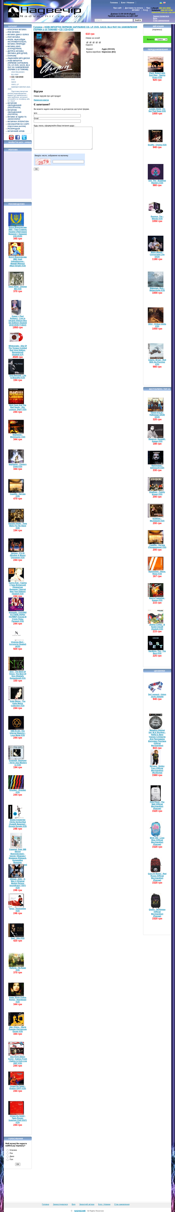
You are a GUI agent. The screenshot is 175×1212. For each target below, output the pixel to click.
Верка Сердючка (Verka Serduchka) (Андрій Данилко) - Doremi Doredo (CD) (18, 823)
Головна (114, 3)
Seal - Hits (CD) (18, 938)
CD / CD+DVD (17, 77)
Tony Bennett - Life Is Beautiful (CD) (17, 376)
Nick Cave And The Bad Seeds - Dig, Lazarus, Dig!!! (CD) (17, 407)
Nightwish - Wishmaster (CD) (17, 436)
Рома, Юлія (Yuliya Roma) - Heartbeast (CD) (17, 999)
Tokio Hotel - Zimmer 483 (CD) (17, 288)
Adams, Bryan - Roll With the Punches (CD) (157, 362)
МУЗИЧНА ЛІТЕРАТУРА (18, 121)
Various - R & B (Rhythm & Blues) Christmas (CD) (18, 555)
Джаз (12, 1156)
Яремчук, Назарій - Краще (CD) (157, 440)
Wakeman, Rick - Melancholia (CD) (157, 289)
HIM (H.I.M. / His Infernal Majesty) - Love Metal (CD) (18, 733)
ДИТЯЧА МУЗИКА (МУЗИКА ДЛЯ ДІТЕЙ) (17, 52)
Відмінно (99, 42)
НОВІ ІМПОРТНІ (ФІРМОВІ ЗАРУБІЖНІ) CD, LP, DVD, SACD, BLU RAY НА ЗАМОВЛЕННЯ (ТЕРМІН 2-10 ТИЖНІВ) (19, 65)
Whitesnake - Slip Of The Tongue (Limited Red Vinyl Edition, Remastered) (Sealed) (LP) (17, 350)
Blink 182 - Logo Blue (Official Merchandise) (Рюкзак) (157, 841)
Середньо (93, 42)
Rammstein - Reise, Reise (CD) (157, 573)
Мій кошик (158, 26)
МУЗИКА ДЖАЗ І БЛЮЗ (18, 35)
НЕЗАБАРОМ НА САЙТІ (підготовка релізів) (18, 125)
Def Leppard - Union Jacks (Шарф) (157, 695)
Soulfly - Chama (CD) (157, 145)
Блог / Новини (127, 3)
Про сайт (117, 8)
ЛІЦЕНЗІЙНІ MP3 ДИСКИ (19, 58)
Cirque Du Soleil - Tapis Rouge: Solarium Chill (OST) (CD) (18, 1119)
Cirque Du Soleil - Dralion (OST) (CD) (17, 1087)
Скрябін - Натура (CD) (17, 495)
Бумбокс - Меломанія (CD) (157, 520)
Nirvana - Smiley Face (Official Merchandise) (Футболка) (157, 769)
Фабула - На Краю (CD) (17, 969)
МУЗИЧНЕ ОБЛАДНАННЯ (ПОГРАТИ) (14, 112)
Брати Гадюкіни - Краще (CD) (157, 599)
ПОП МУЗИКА (14, 37)
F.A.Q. (145, 10)
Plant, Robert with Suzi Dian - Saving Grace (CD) (157, 75)
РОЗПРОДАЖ (14, 129)
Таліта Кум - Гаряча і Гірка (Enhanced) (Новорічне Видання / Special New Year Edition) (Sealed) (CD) (18, 588)
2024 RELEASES (17, 72)
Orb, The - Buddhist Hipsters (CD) (157, 182)
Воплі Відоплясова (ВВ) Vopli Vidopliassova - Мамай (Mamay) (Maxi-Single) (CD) (18, 261)
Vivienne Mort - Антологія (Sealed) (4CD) (17, 644)
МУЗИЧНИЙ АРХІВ (16, 131)
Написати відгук (41, 100)
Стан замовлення (161, 20)
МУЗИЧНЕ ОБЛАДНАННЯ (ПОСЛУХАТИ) (14, 105)
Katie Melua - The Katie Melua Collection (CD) (17, 703)
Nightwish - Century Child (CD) (17, 465)
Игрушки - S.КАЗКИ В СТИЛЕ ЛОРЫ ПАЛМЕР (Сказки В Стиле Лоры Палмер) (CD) (17, 616)
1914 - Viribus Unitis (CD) (157, 325)
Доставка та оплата (134, 8)
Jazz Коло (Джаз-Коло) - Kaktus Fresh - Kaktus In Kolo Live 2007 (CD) (17, 1060)
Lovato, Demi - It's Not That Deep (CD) (157, 110)
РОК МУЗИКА (14, 32)
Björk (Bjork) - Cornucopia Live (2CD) (157, 254)
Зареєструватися (161, 16)
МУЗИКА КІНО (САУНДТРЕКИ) (15, 47)
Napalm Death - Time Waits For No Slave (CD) (17, 526)
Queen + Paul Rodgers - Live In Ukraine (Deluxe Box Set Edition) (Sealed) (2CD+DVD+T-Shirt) (18, 320)
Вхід (155, 18)
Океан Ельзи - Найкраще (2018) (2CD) (157, 415)
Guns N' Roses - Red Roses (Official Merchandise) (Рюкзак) (157, 877)
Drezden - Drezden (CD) (17, 791)
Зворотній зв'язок (86, 1204)
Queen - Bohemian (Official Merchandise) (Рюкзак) (157, 912)
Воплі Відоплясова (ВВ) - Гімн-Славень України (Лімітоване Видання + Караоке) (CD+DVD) (17, 231)
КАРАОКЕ (12, 56)
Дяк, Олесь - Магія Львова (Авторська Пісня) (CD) (18, 1029)
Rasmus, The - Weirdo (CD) (157, 217)
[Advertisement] (17, 175)
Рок (11, 1153)
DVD (13, 79)
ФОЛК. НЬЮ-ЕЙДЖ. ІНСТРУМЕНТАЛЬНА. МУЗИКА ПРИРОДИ (17, 42)
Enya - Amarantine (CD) (18, 910)
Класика (13, 1150)
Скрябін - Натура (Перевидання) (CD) (157, 546)
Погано (90, 42)
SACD (13, 82)
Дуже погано (87, 42)
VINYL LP (15, 84)
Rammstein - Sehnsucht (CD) (157, 467)
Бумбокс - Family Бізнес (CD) (157, 493)
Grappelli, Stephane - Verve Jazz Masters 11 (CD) (18, 762)
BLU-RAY (14, 74)
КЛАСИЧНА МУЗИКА (17, 30)
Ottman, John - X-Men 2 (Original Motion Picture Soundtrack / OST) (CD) (18, 883)
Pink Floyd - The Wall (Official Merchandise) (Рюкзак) (157, 805)
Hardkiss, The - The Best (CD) (157, 652)
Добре (96, 42)
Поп (11, 1159)
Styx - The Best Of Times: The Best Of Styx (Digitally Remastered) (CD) (17, 675)
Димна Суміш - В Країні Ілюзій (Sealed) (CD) (157, 627)
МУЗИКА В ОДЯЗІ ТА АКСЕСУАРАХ (17, 118)
